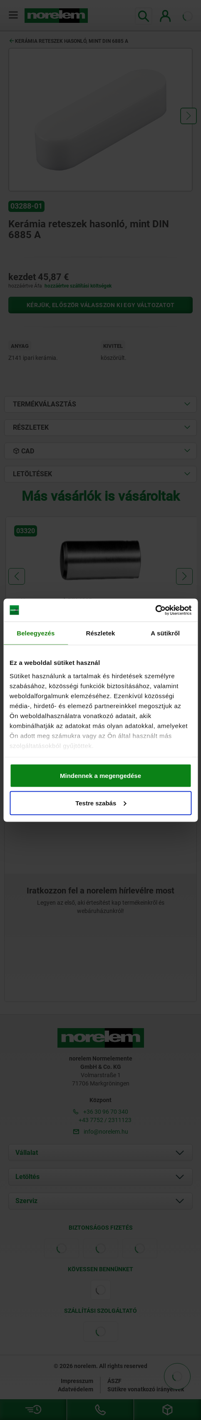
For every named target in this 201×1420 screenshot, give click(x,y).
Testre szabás (100, 802)
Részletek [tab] (100, 633)
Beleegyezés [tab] (36, 633)
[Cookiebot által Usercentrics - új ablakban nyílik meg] (155, 610)
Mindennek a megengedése (100, 775)
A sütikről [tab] (165, 633)
